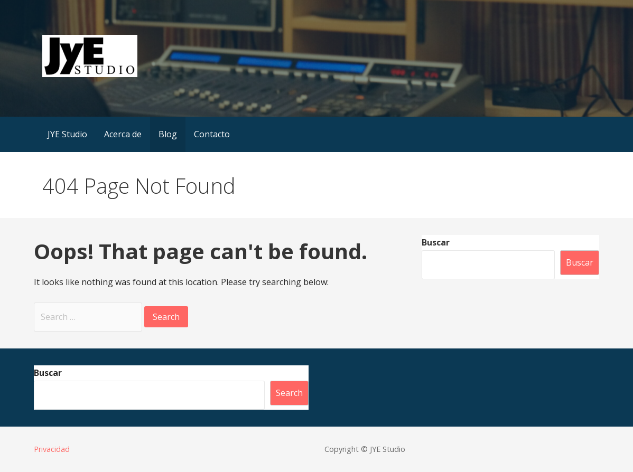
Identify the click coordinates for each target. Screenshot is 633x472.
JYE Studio (67, 134)
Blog (168, 134)
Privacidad (52, 449)
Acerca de (123, 134)
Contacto (212, 134)
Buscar (436, 242)
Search (289, 393)
